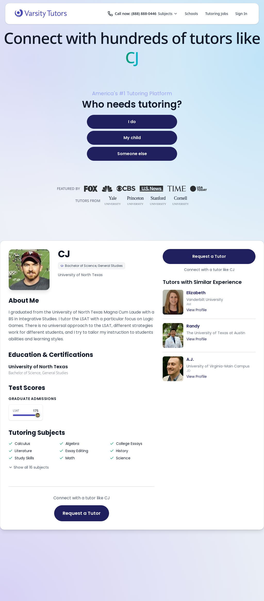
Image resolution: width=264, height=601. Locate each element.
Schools (191, 13)
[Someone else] (132, 154)
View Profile (196, 309)
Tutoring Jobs (216, 13)
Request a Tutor (82, 513)
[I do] (132, 122)
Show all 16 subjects (29, 467)
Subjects (168, 13)
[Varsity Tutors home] (41, 13)
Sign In (241, 13)
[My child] (132, 138)
